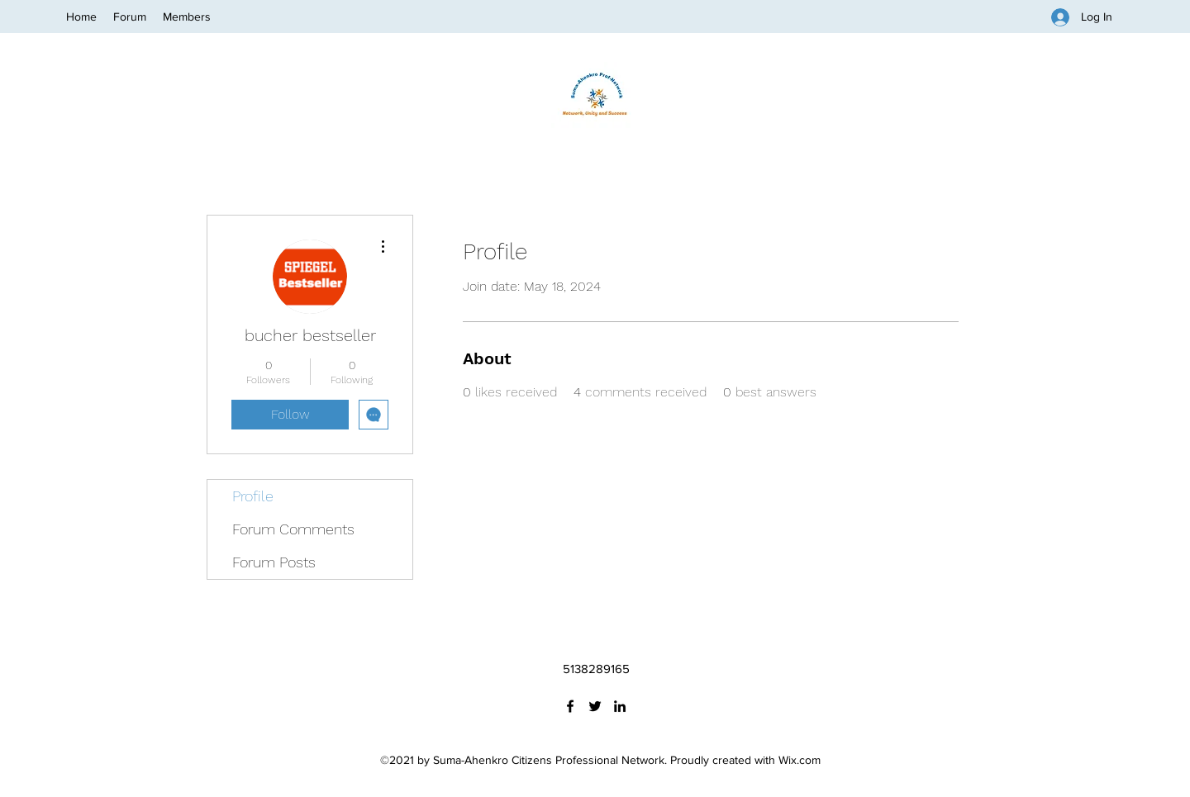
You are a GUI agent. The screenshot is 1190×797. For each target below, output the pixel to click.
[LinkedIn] (620, 706)
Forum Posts (274, 562)
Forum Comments (293, 529)
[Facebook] (570, 706)
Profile (253, 496)
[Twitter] (595, 706)
